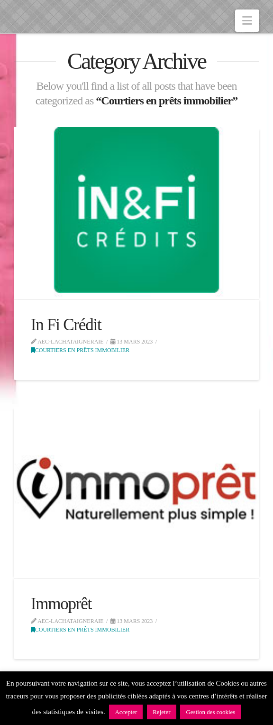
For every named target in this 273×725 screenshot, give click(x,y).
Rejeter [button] (162, 712)
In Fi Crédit (66, 325)
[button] (247, 20)
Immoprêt (61, 604)
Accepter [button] (126, 712)
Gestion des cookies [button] (210, 712)
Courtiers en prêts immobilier (80, 350)
